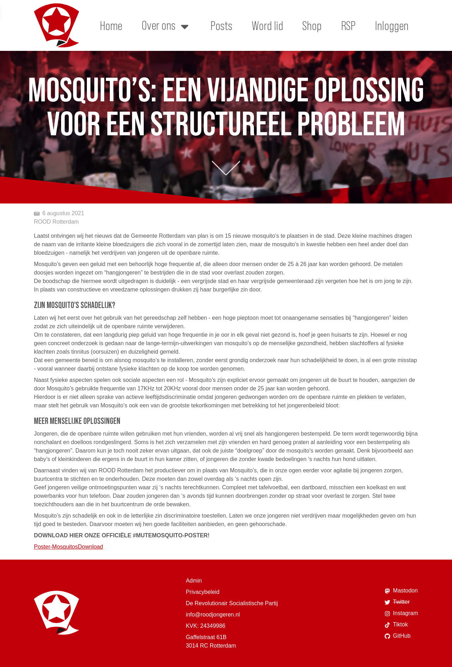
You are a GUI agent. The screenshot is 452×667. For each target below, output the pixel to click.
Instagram (401, 613)
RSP (348, 25)
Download (90, 547)
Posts (221, 25)
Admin (194, 581)
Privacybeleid (202, 592)
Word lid (267, 25)
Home (111, 25)
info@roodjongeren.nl (213, 615)
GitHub (398, 636)
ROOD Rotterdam (56, 222)
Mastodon (401, 591)
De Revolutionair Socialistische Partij (232, 603)
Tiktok (396, 624)
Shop (312, 25)
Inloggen (392, 25)
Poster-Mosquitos (56, 547)
